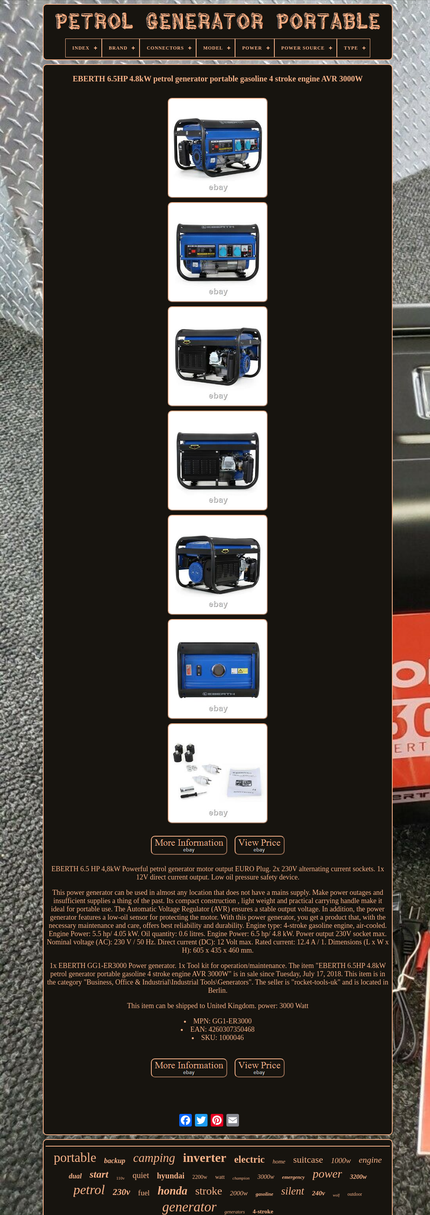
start (99, 1174)
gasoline (264, 1194)
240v (318, 1193)
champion (241, 1178)
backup (114, 1161)
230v (121, 1192)
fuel (144, 1193)
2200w (199, 1177)
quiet (140, 1175)
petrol (89, 1189)
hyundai (170, 1175)
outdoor (354, 1194)
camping (154, 1158)
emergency (293, 1177)
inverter (204, 1157)
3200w (358, 1176)
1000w (341, 1160)
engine (370, 1160)
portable (75, 1157)
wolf (336, 1195)
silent (292, 1191)
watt (219, 1177)
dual (75, 1176)
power (327, 1173)
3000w (265, 1176)
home (278, 1161)
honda (172, 1190)
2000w (239, 1193)
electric (249, 1159)
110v (120, 1178)
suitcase (308, 1159)
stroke (208, 1191)
